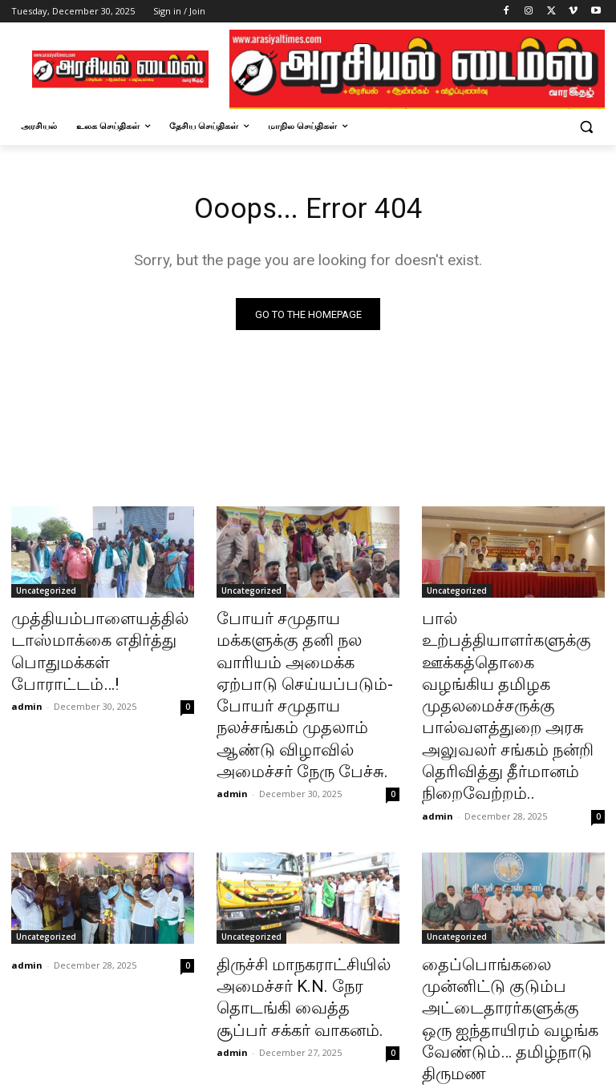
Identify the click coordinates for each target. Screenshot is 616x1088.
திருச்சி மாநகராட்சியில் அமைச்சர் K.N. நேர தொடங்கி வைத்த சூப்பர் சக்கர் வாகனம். (308, 911)
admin (27, 676)
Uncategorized (46, 594)
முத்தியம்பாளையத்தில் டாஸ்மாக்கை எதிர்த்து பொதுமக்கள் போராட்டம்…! (97, 638)
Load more (308, 1037)
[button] (586, 126)
